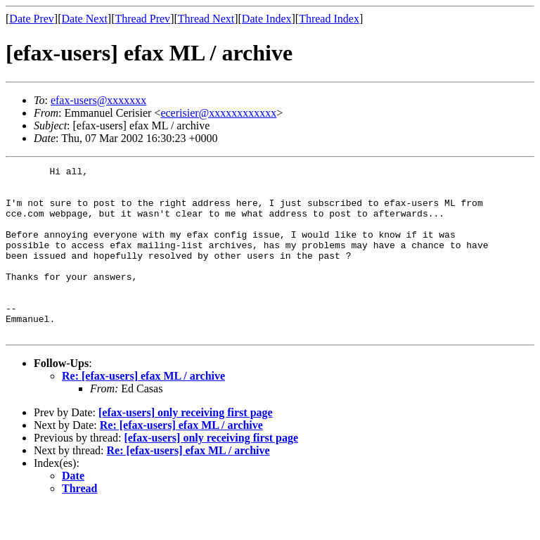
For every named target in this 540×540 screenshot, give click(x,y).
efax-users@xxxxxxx (98, 100)
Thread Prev (142, 19)
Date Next (85, 19)
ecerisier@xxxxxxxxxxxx (218, 113)
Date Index (267, 19)
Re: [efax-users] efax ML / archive (143, 410)
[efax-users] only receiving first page (185, 446)
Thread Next (206, 19)
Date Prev (31, 19)
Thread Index (329, 19)
